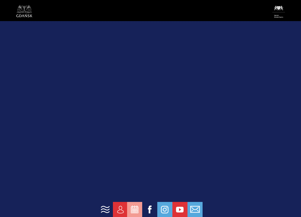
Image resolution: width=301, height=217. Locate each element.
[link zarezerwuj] (134, 209)
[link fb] (149, 209)
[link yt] (179, 209)
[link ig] (164, 209)
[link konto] (120, 209)
